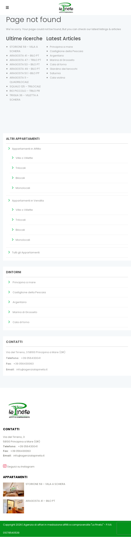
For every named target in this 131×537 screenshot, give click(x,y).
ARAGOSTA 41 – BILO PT (24, 55)
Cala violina (57, 78)
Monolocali (23, 188)
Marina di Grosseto (62, 60)
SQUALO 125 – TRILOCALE (25, 86)
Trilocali (21, 168)
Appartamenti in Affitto (26, 149)
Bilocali (20, 178)
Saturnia (55, 73)
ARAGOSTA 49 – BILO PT (25, 69)
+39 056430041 (31, 358)
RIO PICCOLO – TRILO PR (25, 91)
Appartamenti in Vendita (28, 201)
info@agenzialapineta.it (31, 369)
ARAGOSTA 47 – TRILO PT (25, 60)
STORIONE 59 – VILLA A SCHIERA (45, 484)
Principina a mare (61, 47)
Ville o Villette (24, 158)
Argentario (57, 55)
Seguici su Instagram (18, 466)
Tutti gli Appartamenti (26, 252)
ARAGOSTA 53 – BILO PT (25, 64)
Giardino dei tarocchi (63, 69)
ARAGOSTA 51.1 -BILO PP (24, 73)
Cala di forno (58, 64)
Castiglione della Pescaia (66, 51)
